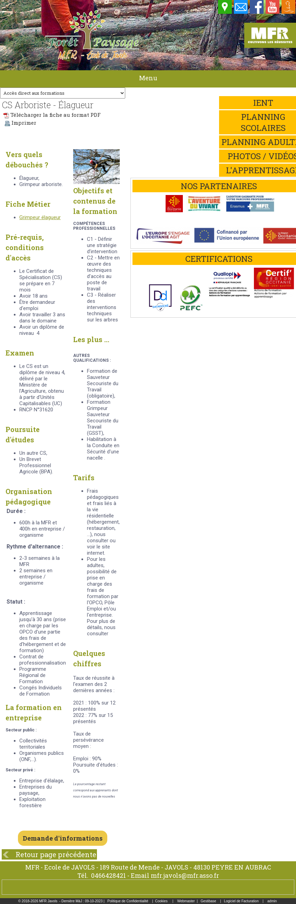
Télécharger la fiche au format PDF (52, 114)
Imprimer (20, 122)
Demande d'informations (62, 838)
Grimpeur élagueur (40, 217)
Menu (148, 78)
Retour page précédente (56, 854)
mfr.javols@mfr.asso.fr (185, 875)
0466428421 (108, 875)
